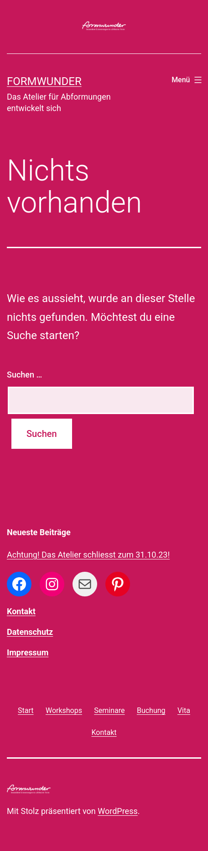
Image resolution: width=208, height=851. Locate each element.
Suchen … (24, 374)
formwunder (44, 81)
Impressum (27, 652)
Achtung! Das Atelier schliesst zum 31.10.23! (88, 554)
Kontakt (21, 611)
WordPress (117, 811)
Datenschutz (30, 632)
